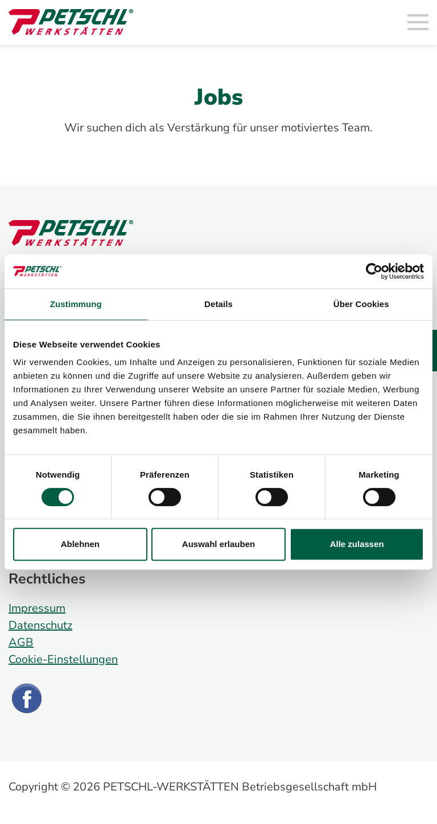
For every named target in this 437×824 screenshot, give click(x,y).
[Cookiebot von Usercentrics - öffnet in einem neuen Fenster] (374, 271)
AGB (21, 642)
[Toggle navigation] (418, 23)
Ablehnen (80, 544)
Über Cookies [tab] (361, 304)
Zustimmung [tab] (76, 304)
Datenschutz (40, 625)
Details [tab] (218, 304)
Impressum (37, 608)
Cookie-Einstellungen (63, 659)
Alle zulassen (357, 544)
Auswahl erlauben (218, 544)
